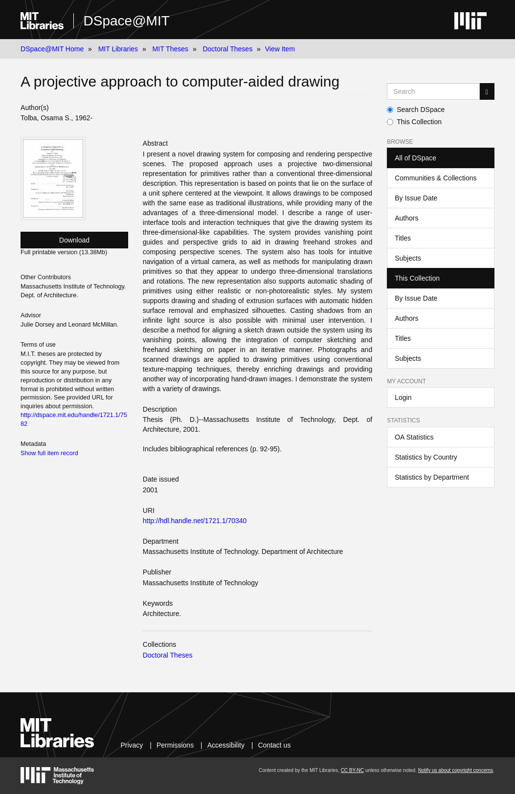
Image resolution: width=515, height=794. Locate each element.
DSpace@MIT (127, 20)
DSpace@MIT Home (52, 49)
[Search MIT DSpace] (433, 91)
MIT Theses (170, 49)
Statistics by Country (426, 457)
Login (403, 397)
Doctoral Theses (227, 49)
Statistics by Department (432, 477)
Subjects (408, 258)
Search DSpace (416, 109)
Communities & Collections (435, 178)
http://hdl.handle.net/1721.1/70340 (195, 521)
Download (74, 240)
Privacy (131, 745)
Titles (403, 238)
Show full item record (49, 453)
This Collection (414, 122)
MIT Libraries (118, 49)
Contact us (274, 745)
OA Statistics (414, 437)
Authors (406, 218)
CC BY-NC (352, 770)
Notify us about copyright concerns (455, 770)
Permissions (175, 745)
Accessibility (226, 745)
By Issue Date (416, 198)
